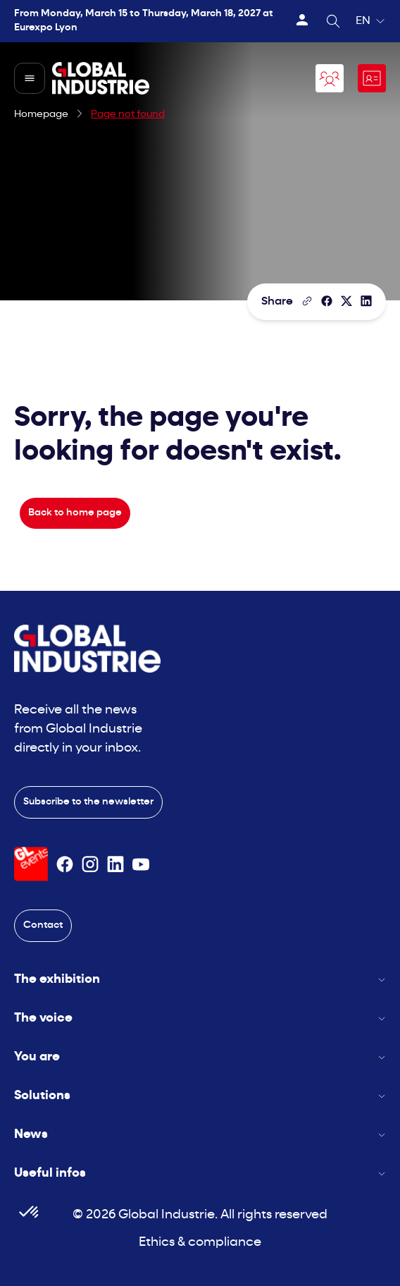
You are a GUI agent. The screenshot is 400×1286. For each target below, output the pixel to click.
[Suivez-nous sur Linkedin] (115, 864)
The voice (200, 1018)
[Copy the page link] (307, 301)
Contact (43, 925)
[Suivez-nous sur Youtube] (140, 864)
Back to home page (75, 513)
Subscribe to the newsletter (88, 802)
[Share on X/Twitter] (346, 301)
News (200, 1134)
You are (200, 1057)
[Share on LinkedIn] (366, 301)
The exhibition (200, 979)
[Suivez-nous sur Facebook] (64, 864)
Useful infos (200, 1173)
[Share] (326, 301)
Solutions (200, 1096)
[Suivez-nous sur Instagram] (90, 864)
